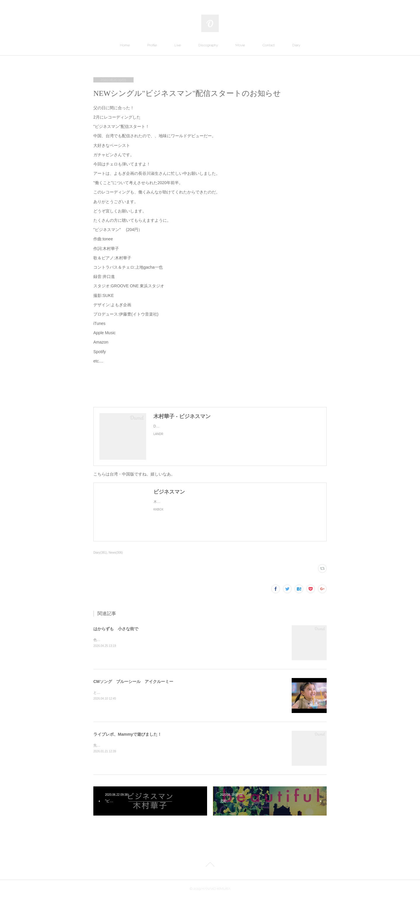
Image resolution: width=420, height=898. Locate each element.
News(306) (116, 552)
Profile (152, 45)
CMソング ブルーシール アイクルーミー (133, 681)
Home (125, 45)
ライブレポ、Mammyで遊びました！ (127, 734)
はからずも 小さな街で (115, 628)
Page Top (210, 865)
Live (177, 45)
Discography (208, 45)
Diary (296, 45)
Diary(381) (100, 552)
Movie (240, 45)
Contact (268, 45)
